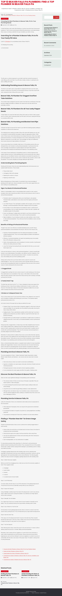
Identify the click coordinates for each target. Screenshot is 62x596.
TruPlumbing (7, 41)
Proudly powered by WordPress (22, 592)
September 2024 (48, 55)
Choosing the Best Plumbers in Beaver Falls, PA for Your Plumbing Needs (51, 28)
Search (57, 17)
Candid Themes (43, 592)
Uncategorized (5, 18)
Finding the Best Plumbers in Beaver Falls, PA (10, 574)
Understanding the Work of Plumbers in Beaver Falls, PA (30, 574)
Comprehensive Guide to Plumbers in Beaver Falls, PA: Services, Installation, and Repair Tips (21, 8)
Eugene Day (14, 25)
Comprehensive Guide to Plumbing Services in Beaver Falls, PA (28, 10)
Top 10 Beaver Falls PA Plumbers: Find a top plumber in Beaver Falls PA (27, 3)
